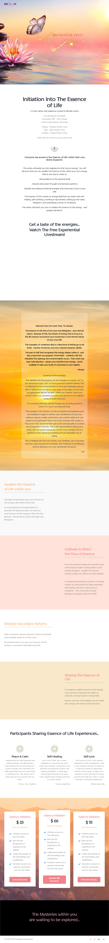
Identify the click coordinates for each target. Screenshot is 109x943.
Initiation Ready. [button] (89, 879)
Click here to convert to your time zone (54, 138)
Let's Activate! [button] (20, 879)
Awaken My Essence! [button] (54, 879)
